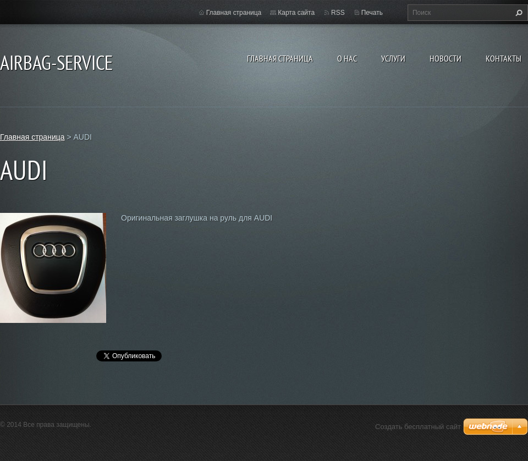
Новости (445, 58)
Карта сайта (296, 13)
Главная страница (280, 58)
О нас (347, 58)
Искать (517, 12)
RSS (338, 13)
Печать (372, 13)
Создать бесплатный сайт (418, 426)
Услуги (393, 58)
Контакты (503, 58)
